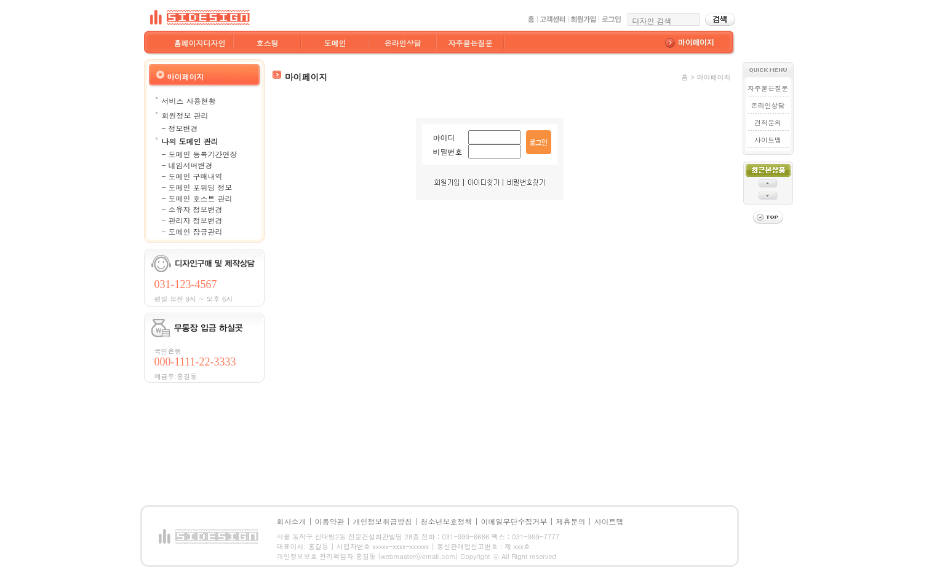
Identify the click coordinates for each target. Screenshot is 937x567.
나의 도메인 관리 (190, 141)
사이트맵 (767, 139)
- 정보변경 (180, 128)
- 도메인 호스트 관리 (197, 198)
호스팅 (268, 42)
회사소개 (291, 521)
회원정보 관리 (185, 115)
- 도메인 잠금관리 (192, 231)
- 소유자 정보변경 (192, 209)
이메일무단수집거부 (514, 521)
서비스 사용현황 (189, 100)
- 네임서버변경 (187, 165)
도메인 (335, 42)
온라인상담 (403, 42)
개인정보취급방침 (382, 521)
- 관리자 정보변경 (192, 220)
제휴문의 (571, 521)
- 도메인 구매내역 (192, 176)
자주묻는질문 (471, 42)
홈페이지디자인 (200, 42)
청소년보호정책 (446, 521)
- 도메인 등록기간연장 (199, 154)
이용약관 (330, 521)
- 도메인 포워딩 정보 (197, 187)
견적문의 (767, 122)
